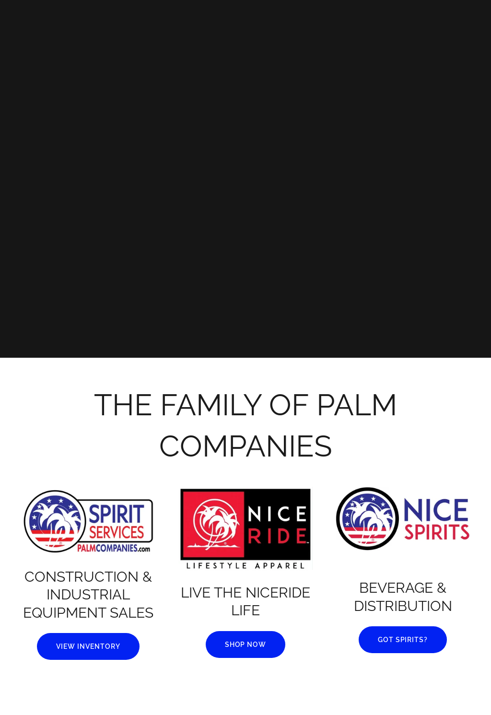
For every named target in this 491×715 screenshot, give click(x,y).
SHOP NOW (246, 644)
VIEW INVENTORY (88, 646)
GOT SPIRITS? (403, 640)
